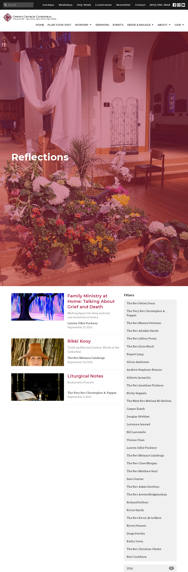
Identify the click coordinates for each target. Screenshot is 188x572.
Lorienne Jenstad (138, 424)
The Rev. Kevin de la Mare (144, 518)
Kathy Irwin (135, 541)
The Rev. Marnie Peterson (144, 323)
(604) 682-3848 (160, 4)
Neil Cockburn (137, 556)
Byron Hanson (136, 525)
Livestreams (103, 4)
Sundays (48, 4)
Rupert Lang (135, 354)
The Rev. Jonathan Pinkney (145, 385)
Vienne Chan (136, 440)
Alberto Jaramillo (139, 377)
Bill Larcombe (136, 432)
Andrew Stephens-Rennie (144, 369)
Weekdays (66, 4)
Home (40, 24)
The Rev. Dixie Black (140, 346)
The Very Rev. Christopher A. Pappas (146, 313)
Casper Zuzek (136, 408)
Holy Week (84, 4)
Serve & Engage (140, 25)
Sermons (102, 24)
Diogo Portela (136, 533)
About (164, 25)
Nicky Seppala (137, 393)
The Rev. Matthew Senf (142, 471)
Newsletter (123, 4)
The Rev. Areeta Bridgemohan (147, 494)
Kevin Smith (135, 510)
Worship (83, 25)
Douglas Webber (138, 416)
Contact (140, 4)
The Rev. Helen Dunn (141, 303)
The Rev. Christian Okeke (144, 549)
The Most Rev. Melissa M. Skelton (149, 401)
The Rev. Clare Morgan (142, 463)
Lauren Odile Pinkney (142, 447)
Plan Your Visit (59, 24)
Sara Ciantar (135, 479)
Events (118, 24)
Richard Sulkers (137, 502)
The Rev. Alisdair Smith (143, 330)
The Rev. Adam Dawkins (143, 486)
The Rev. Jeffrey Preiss (141, 338)
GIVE (179, 25)
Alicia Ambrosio (138, 362)
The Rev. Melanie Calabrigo (145, 455)
